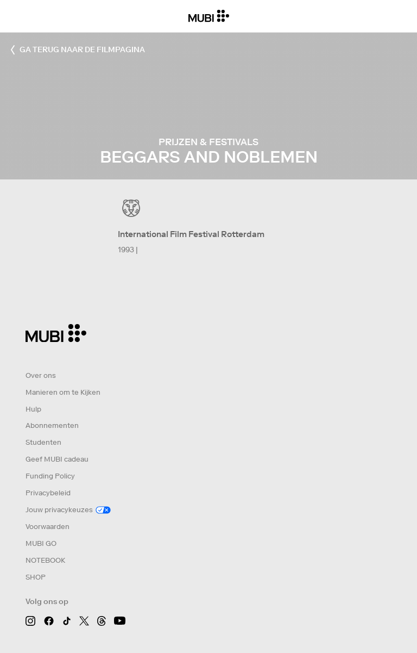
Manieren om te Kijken (63, 392)
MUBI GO (41, 543)
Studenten (43, 442)
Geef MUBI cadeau (57, 459)
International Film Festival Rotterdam (191, 234)
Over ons (41, 375)
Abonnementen (52, 425)
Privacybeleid (48, 492)
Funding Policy (50, 476)
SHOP (36, 577)
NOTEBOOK (45, 560)
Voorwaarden (48, 526)
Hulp (33, 409)
